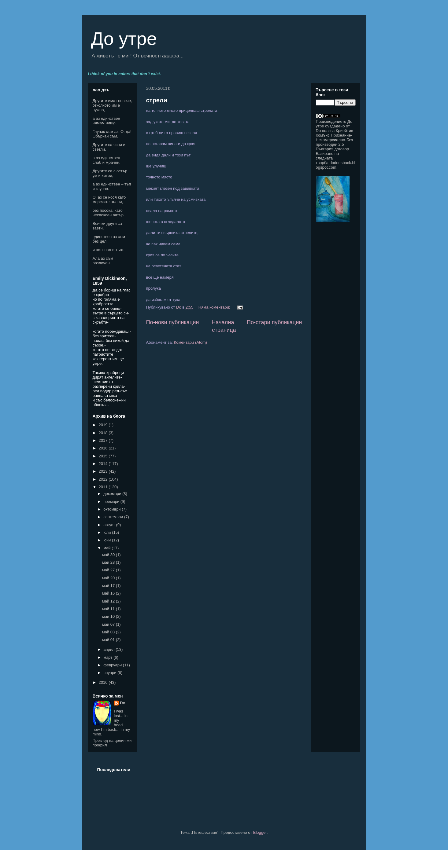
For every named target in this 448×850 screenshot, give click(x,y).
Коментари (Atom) (190, 342)
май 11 (109, 608)
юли (107, 532)
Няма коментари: (214, 307)
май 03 (109, 632)
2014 (104, 463)
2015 (104, 456)
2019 (104, 425)
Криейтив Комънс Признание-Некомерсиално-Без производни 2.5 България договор (334, 139)
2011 (104, 487)
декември (112, 493)
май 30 (109, 554)
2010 (104, 682)
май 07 (109, 624)
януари (110, 672)
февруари (113, 665)
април (109, 649)
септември (113, 517)
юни (107, 540)
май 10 (109, 616)
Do (122, 703)
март (108, 657)
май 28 (109, 562)
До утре (124, 38)
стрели (156, 100)
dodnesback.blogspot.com (335, 165)
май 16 (109, 593)
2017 (104, 440)
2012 (104, 479)
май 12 (109, 601)
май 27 (109, 570)
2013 (104, 471)
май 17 (109, 585)
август (109, 524)
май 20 (109, 578)
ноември (111, 501)
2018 (104, 432)
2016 (104, 448)
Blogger (260, 832)
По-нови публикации (172, 322)
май (107, 548)
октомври (112, 509)
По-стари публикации (274, 322)
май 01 (109, 639)
